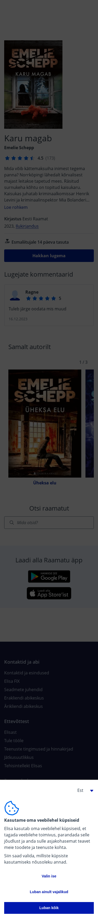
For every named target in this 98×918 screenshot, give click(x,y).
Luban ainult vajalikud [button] (49, 892)
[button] (83, 790)
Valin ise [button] (49, 876)
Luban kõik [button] (49, 908)
